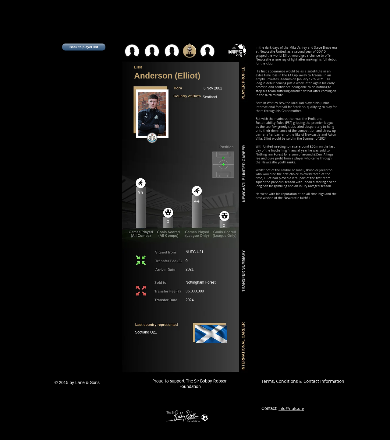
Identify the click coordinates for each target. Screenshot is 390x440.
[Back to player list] (83, 47)
